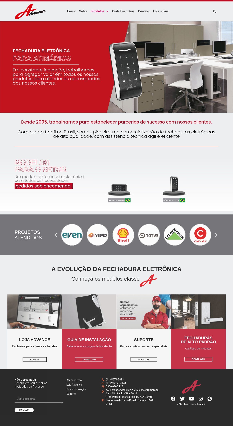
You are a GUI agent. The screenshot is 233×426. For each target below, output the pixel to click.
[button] (56, 234)
